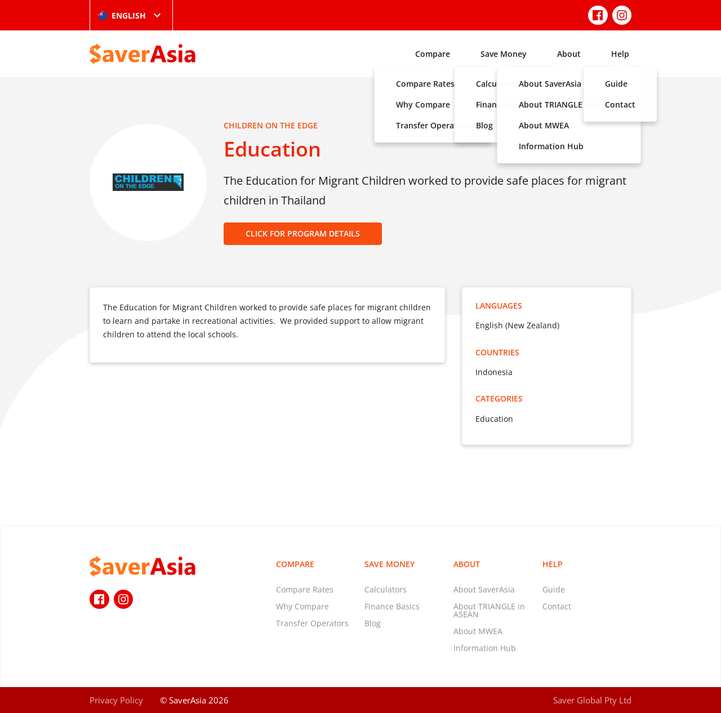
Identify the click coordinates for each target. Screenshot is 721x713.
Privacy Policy (116, 700)
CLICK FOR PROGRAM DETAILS (303, 233)
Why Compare (302, 606)
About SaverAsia (484, 589)
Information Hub (484, 648)
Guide (553, 589)
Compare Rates (304, 589)
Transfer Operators (312, 623)
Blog (372, 623)
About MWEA (477, 631)
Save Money (503, 53)
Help (620, 53)
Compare (432, 53)
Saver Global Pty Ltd (592, 700)
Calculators (385, 589)
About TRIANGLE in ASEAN (489, 610)
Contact (556, 606)
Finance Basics (392, 606)
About (569, 53)
